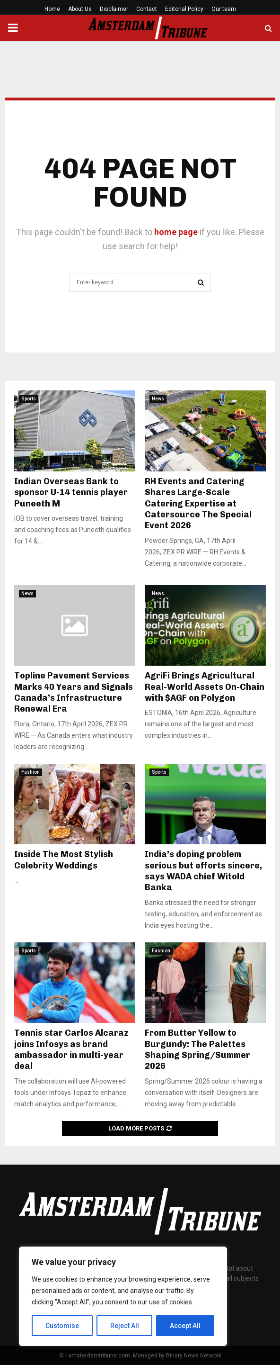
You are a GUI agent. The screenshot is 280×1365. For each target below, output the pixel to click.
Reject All (124, 1325)
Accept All (185, 1325)
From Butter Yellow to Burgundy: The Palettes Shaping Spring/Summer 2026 (197, 1049)
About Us (80, 9)
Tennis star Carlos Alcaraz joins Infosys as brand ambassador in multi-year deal (71, 1049)
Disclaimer (114, 9)
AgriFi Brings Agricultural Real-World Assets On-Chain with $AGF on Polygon (204, 686)
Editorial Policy (184, 9)
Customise (62, 1325)
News (158, 398)
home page (176, 232)
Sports (28, 398)
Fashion (30, 772)
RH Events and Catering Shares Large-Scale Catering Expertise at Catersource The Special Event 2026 (198, 503)
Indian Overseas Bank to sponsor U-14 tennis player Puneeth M (71, 492)
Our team (223, 9)
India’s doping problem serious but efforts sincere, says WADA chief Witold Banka (203, 871)
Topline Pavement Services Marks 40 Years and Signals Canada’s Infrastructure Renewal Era (73, 692)
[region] (123, 1296)
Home (52, 9)
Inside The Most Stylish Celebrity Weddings (63, 859)
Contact (146, 9)
